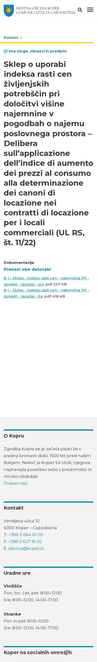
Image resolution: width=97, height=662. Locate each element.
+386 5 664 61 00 (25, 534)
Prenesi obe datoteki (27, 269)
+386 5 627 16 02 (25, 541)
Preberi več (16, 483)
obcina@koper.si (26, 548)
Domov (11, 37)
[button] (84, 11)
